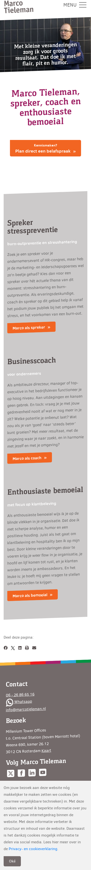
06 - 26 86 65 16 (20, 694)
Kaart (46, 750)
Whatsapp (19, 702)
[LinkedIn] (20, 647)
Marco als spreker (29, 328)
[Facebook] (6, 647)
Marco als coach (27, 458)
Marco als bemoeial (30, 595)
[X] (13, 647)
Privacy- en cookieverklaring (33, 848)
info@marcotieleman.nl (26, 709)
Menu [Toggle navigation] (74, 5)
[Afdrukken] (27, 647)
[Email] (34, 647)
